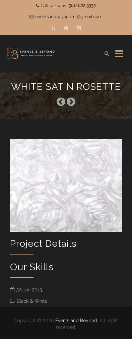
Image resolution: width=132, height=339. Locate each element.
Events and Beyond (76, 320)
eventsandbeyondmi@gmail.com (69, 16)
